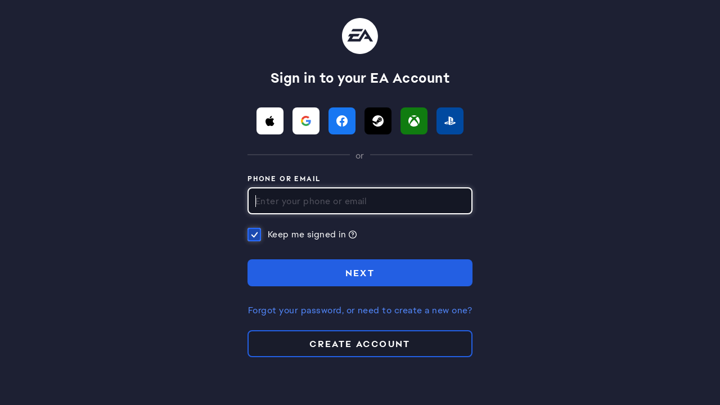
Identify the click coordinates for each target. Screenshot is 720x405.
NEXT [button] (360, 273)
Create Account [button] (360, 344)
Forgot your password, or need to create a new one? (360, 310)
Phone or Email (284, 179)
